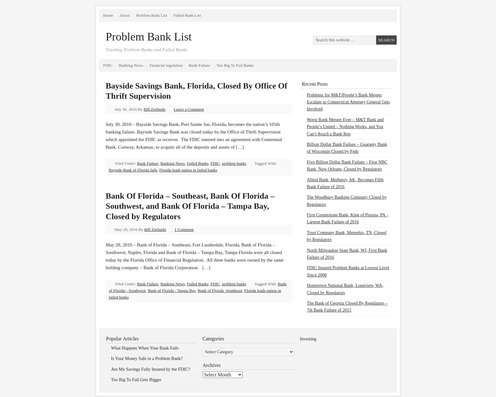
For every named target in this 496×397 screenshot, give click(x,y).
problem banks (234, 163)
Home (108, 15)
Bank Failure (199, 65)
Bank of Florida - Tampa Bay (171, 290)
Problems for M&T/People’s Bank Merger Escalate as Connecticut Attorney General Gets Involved (348, 102)
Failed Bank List (187, 15)
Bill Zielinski (154, 109)
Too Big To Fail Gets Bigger (136, 379)
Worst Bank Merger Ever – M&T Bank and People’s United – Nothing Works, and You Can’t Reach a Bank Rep (345, 126)
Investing (308, 339)
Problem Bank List (151, 15)
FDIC (108, 65)
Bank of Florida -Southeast (220, 290)
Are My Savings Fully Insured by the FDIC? (150, 369)
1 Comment (184, 229)
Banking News (131, 65)
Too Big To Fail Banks (235, 65)
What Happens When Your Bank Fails (145, 348)
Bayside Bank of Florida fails (133, 170)
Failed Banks (197, 163)
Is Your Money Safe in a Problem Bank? (147, 358)
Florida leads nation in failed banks (188, 170)
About (125, 15)
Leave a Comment (189, 109)
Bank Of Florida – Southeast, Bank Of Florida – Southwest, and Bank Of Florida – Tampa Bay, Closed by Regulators (190, 206)
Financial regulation (166, 65)
